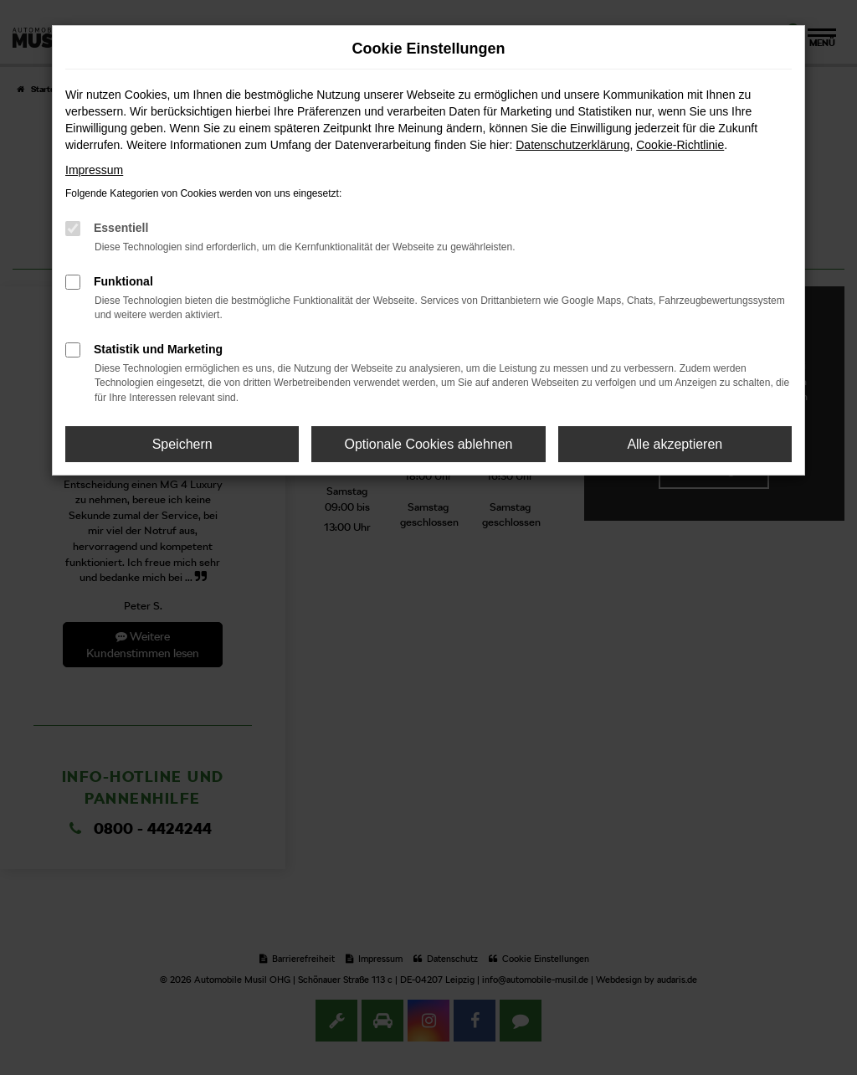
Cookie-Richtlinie (680, 145)
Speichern (182, 444)
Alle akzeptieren (674, 444)
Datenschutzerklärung (572, 145)
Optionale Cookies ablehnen (428, 444)
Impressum (94, 170)
